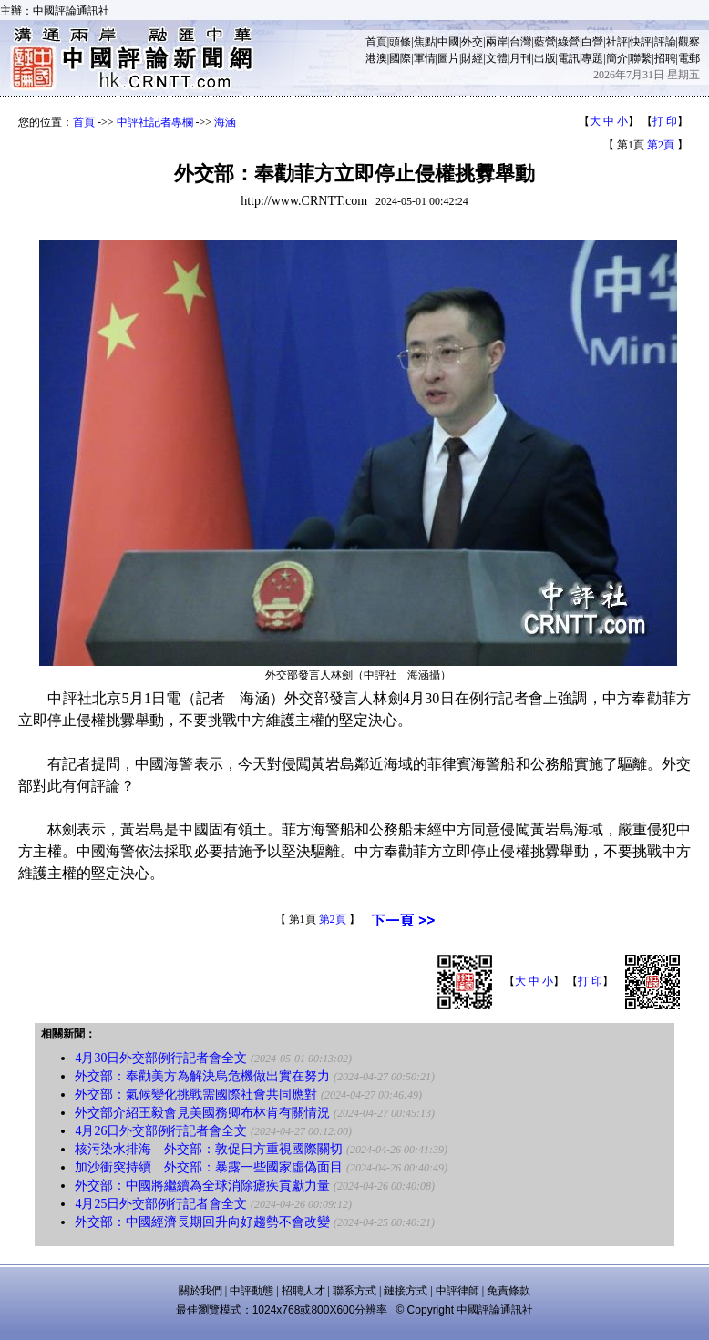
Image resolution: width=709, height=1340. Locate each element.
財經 (472, 58)
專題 (592, 58)
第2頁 (660, 144)
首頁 (376, 42)
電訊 (569, 58)
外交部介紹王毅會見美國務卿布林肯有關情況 (202, 1113)
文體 (497, 58)
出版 (545, 58)
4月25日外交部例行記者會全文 (161, 1204)
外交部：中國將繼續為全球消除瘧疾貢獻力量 (202, 1185)
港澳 (376, 58)
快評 (641, 42)
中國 (448, 42)
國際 (400, 58)
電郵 (689, 58)
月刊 (520, 58)
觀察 (689, 42)
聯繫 (641, 58)
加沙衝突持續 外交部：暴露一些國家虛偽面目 (209, 1167)
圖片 (448, 58)
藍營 (545, 42)
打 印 (664, 121)
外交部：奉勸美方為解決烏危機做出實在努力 (202, 1076)
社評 (617, 42)
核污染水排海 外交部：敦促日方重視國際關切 (209, 1149)
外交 (472, 42)
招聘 (665, 58)
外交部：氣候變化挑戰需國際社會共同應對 (196, 1094)
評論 (665, 42)
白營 (592, 42)
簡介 (617, 58)
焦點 (425, 42)
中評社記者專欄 (155, 122)
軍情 (425, 58)
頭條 (400, 42)
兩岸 (497, 42)
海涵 (225, 122)
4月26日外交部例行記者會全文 (161, 1131)
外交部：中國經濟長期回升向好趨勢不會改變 (202, 1222)
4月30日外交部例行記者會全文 (161, 1058)
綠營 (569, 42)
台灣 (520, 42)
